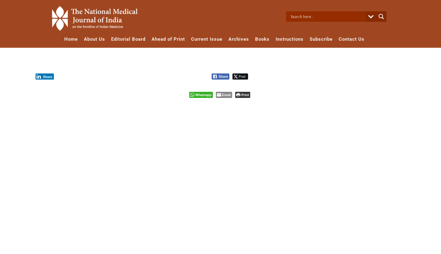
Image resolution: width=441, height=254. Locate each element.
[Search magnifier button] (381, 16)
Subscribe (321, 39)
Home (71, 39)
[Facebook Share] (220, 76)
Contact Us (351, 39)
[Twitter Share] (240, 76)
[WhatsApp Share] (201, 95)
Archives (238, 39)
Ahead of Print (168, 39)
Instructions (289, 39)
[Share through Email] (224, 95)
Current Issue (206, 39)
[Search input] (327, 16)
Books (262, 39)
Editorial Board (128, 39)
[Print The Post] (242, 95)
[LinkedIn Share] (45, 76)
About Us (94, 39)
